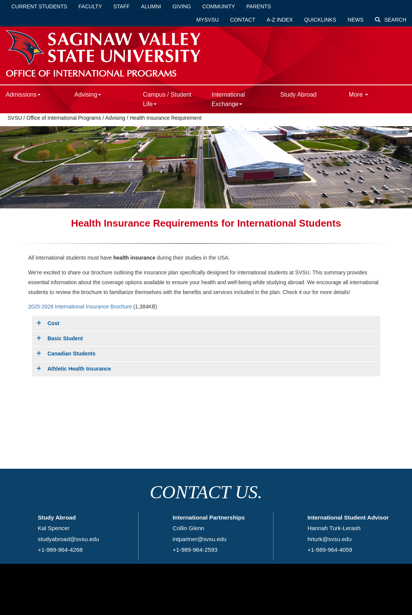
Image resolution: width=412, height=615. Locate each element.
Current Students (39, 6)
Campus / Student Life (167, 99)
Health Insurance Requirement (166, 118)
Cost (47, 323)
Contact (242, 20)
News (356, 20)
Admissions (23, 94)
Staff (121, 6)
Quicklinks (320, 20)
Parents (258, 6)
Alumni (151, 6)
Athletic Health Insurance (73, 369)
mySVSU (207, 20)
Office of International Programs (63, 118)
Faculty (90, 6)
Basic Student (59, 338)
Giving (182, 6)
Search (390, 20)
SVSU (15, 118)
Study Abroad (298, 94)
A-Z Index (280, 20)
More (358, 94)
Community (218, 6)
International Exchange (228, 99)
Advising (87, 94)
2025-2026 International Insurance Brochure (80, 307)
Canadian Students (66, 354)
